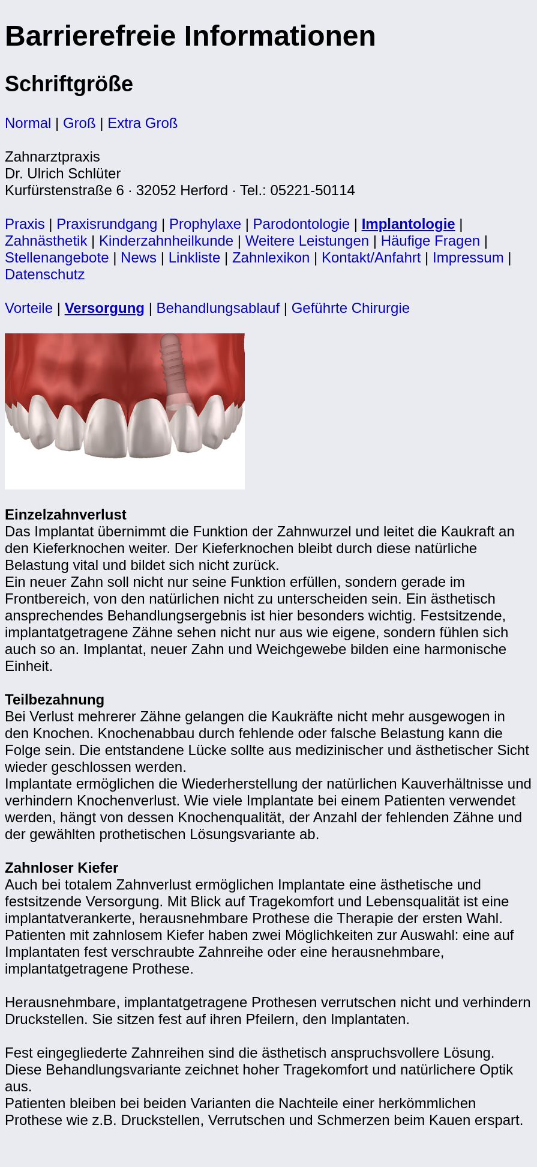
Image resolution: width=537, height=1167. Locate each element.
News (139, 257)
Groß (79, 123)
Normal (28, 123)
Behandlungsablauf (218, 308)
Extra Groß (142, 123)
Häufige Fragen (430, 240)
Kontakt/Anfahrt (371, 257)
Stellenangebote (57, 257)
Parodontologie (301, 224)
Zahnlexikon (271, 257)
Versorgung (105, 308)
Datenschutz (45, 274)
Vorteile (29, 308)
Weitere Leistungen (307, 240)
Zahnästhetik (46, 240)
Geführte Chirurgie (351, 308)
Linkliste (195, 257)
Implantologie (408, 224)
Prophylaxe (205, 224)
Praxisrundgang (106, 224)
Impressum (468, 257)
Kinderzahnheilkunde (166, 240)
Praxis (25, 224)
